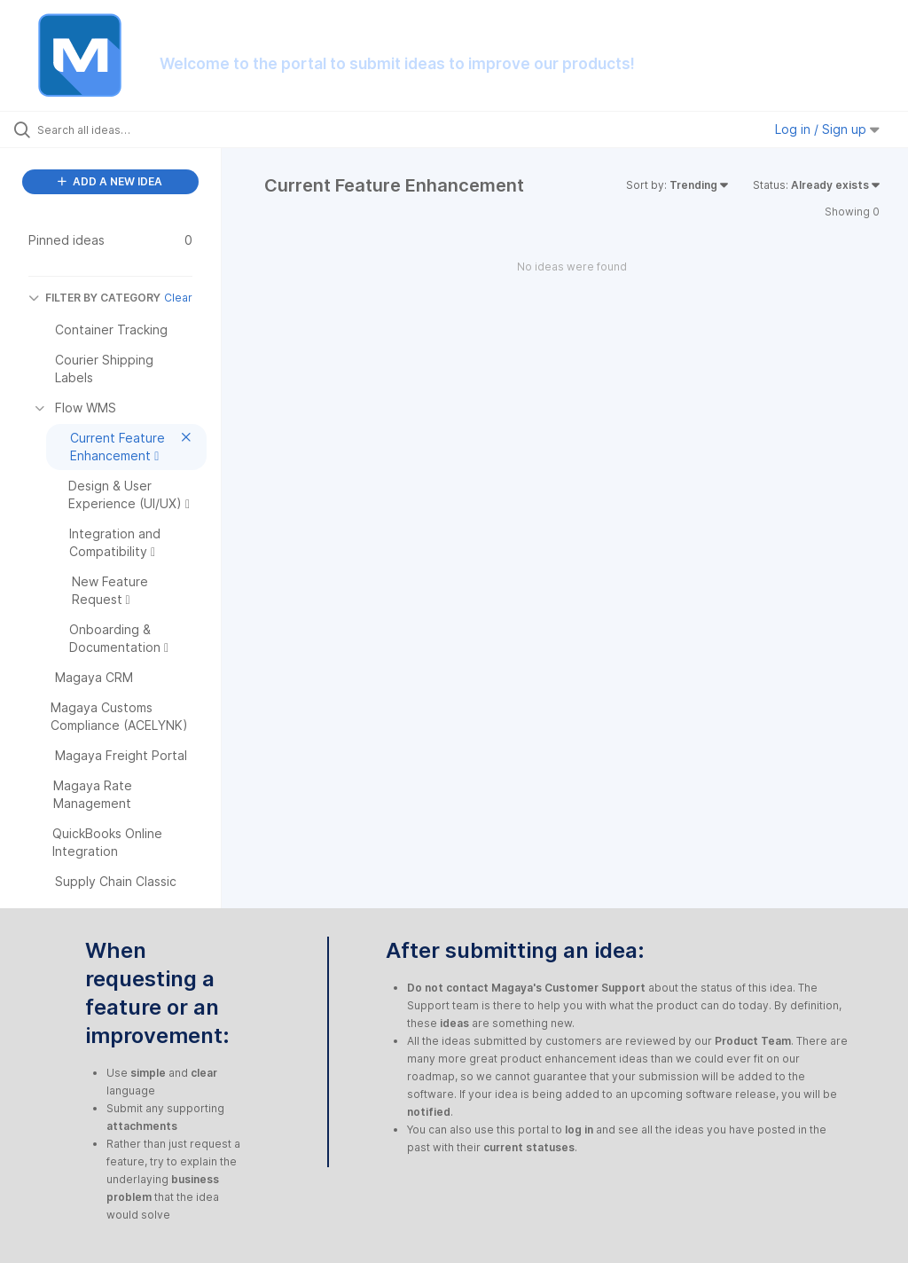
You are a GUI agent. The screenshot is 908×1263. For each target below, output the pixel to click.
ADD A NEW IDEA (110, 181)
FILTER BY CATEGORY (94, 297)
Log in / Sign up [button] (827, 129)
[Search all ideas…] (119, 129)
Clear (178, 297)
